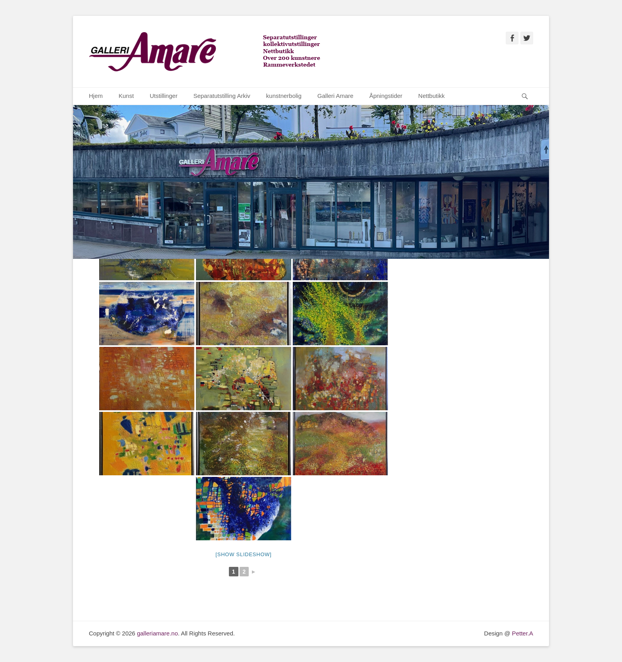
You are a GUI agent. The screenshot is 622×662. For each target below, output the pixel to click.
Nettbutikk (431, 95)
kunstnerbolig (283, 95)
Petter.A (521, 633)
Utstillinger (163, 95)
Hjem (96, 95)
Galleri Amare (335, 95)
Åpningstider (385, 95)
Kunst (126, 95)
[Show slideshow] (243, 554)
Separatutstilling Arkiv (221, 95)
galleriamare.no (157, 633)
